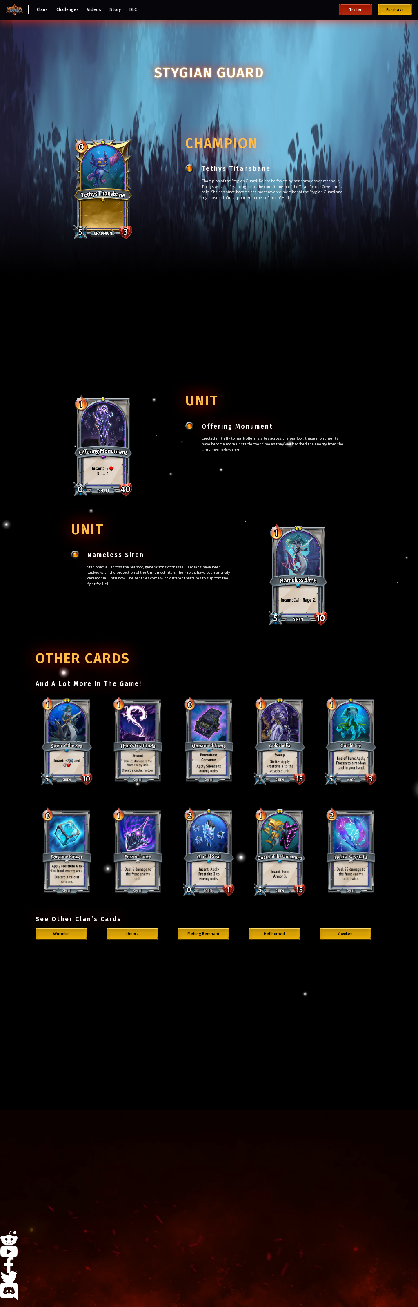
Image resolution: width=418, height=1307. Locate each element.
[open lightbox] (67, 740)
